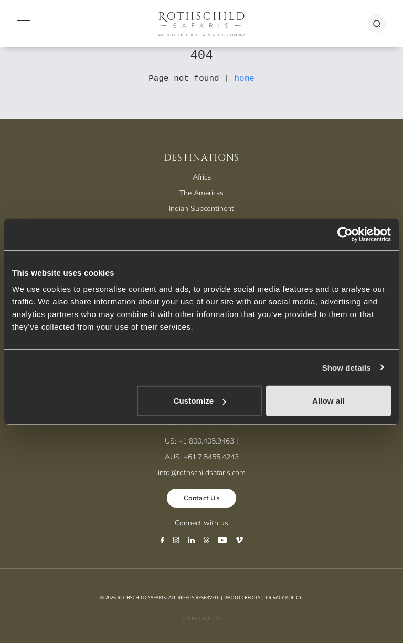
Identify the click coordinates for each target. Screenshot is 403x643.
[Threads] (206, 540)
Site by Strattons (201, 618)
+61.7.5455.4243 (211, 457)
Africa (202, 177)
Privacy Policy (284, 597)
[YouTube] (222, 540)
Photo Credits (242, 597)
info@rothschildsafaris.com (202, 473)
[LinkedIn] (191, 540)
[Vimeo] (239, 540)
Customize (200, 400)
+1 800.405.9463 (206, 441)
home (244, 78)
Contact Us (201, 498)
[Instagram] (176, 540)
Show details (346, 367)
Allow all (328, 400)
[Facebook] (162, 540)
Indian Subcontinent (201, 209)
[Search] (376, 23)
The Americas (201, 193)
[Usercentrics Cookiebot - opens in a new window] (345, 234)
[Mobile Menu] (23, 23)
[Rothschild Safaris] (201, 23)
